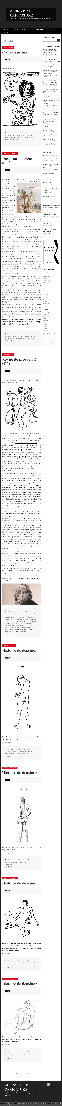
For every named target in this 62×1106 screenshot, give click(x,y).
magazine (15, 619)
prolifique (28, 623)
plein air (22, 338)
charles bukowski (9, 631)
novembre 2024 (46, 312)
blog (19, 629)
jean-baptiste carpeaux (21, 625)
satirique (11, 139)
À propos (14, 29)
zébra (16, 336)
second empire (16, 627)
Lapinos (45, 141)
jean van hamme (14, 623)
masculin (17, 965)
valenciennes (30, 627)
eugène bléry (8, 340)
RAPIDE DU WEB (46, 299)
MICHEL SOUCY (46, 282)
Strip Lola (24, 29)
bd (13, 135)
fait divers (24, 629)
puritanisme (18, 618)
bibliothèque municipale (29, 621)
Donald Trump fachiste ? (50, 214)
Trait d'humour (53, 82)
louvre (27, 338)
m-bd (11, 619)
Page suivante (25, 1073)
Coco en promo (15, 52)
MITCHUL (45, 301)
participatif (21, 619)
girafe (16, 629)
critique (7, 338)
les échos (7, 623)
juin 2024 (45, 322)
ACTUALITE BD (27, 611)
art (21, 753)
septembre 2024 (46, 316)
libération (24, 618)
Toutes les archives (50, 333)
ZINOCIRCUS (46, 276)
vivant (10, 965)
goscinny (7, 625)
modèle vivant (8, 618)
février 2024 (45, 331)
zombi (16, 139)
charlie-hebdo (8, 137)
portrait (30, 629)
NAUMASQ (45, 272)
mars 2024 (45, 329)
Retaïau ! (45, 197)
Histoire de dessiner (19, 650)
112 (15, 616)
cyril (44, 71)
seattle (17, 631)
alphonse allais (29, 619)
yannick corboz (32, 616)
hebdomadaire (20, 616)
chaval (6, 629)
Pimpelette (45, 121)
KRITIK (25, 334)
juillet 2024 (45, 320)
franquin (31, 618)
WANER (44, 286)
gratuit (25, 135)
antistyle (29, 753)
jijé (28, 618)
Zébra (44, 50)
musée (10, 627)
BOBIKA (44, 288)
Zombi (44, 82)
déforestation (15, 621)
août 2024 (45, 318)
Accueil (5, 29)
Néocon (45, 190)
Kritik (51, 29)
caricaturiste (20, 137)
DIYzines (45, 297)
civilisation (23, 965)
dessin (31, 137)
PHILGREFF (45, 278)
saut (11, 864)
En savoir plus (8, 1104)
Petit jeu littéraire (54, 112)
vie (13, 864)
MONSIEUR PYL (46, 280)
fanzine (20, 135)
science (24, 753)
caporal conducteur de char (50, 61)
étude (25, 616)
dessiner (26, 137)
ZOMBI (44, 274)
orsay (6, 627)
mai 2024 (45, 324)
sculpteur (23, 627)
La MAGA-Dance (47, 223)
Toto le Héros (46, 91)
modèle (7, 965)
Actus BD (7, 32)
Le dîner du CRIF (47, 182)
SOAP (44, 284)
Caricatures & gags (39, 29)
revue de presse (9, 616)
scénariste (22, 623)
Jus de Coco (52, 131)
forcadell (11, 629)
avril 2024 (45, 327)
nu (13, 618)
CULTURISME (27, 749)
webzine (10, 135)
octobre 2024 (46, 314)
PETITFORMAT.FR (47, 303)
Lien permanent (10, 133)
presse (6, 139)
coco (14, 137)
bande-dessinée (31, 135)
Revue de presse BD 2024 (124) (51, 205)
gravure (31, 338)
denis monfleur (32, 625)
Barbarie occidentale (48, 62)
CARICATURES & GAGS (29, 133)
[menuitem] (6, 29)
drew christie (23, 631)
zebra (16, 135)
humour (12, 625)
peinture (17, 338)
